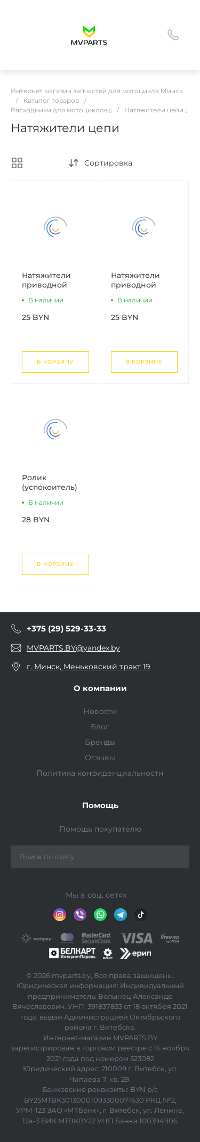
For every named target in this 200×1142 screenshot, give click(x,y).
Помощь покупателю (100, 829)
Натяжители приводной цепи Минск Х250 (135, 289)
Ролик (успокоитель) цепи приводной (49, 492)
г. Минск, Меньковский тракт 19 (88, 666)
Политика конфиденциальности (100, 773)
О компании (100, 688)
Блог (100, 727)
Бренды (100, 742)
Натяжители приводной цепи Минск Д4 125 (52, 289)
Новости (100, 711)
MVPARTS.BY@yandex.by (73, 648)
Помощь (100, 805)
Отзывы (100, 757)
